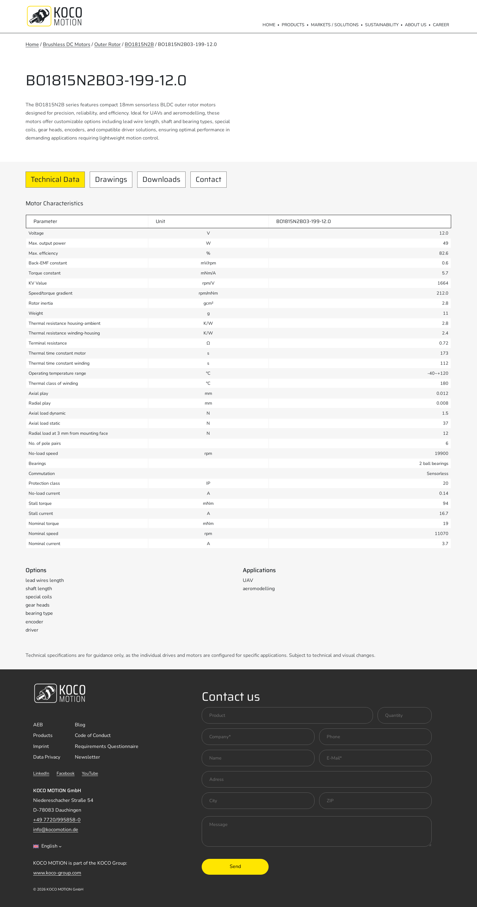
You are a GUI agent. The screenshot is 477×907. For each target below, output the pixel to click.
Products (293, 25)
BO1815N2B (139, 44)
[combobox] (47, 846)
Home (269, 25)
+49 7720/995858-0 (57, 820)
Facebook (66, 773)
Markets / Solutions (335, 25)
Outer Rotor (107, 44)
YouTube (90, 773)
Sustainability (382, 25)
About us (416, 25)
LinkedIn (41, 773)
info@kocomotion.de (55, 829)
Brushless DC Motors (66, 44)
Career (441, 25)
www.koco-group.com (57, 873)
